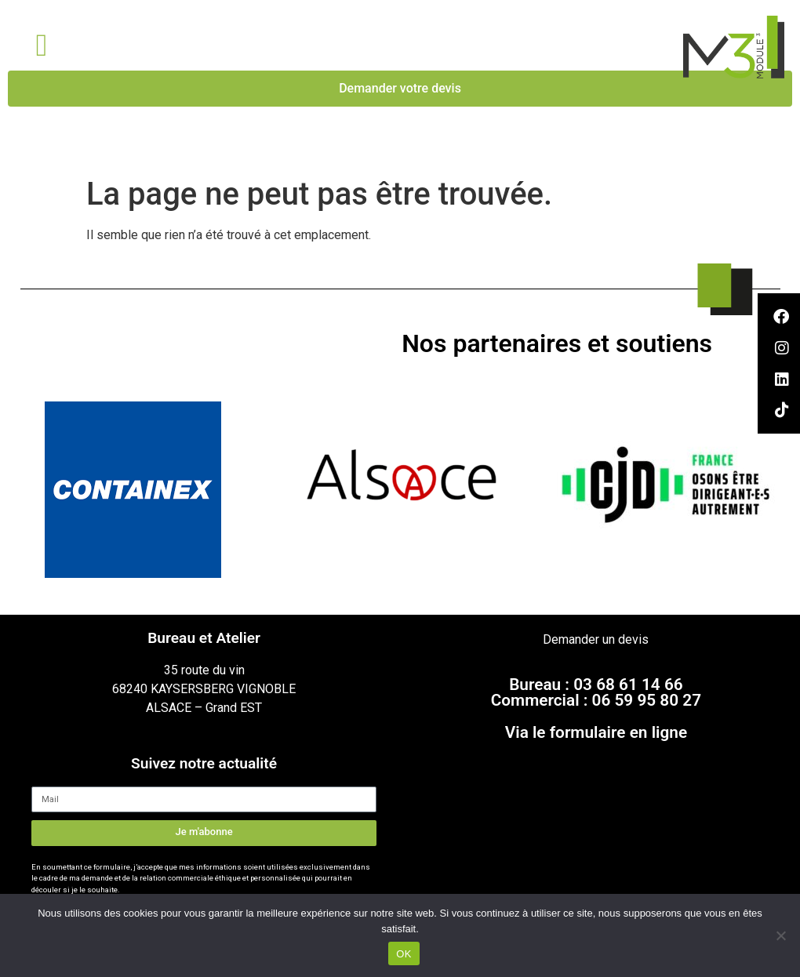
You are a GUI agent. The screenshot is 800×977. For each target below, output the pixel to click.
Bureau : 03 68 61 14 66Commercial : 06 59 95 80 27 (596, 692)
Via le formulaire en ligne (596, 732)
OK (403, 954)
